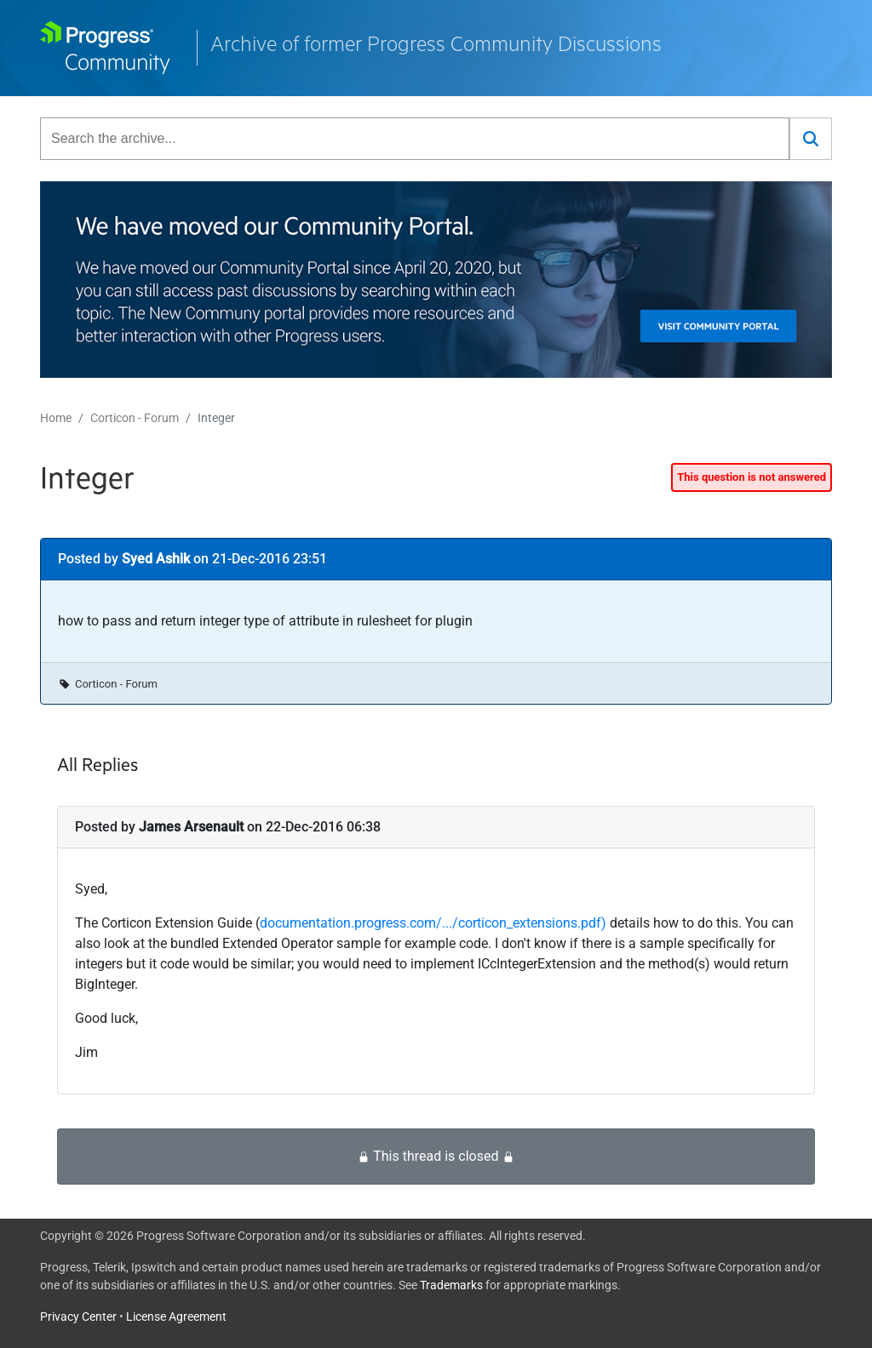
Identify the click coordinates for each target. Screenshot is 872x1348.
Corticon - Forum (134, 418)
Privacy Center (78, 1316)
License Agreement (176, 1316)
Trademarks (451, 1285)
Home (56, 418)
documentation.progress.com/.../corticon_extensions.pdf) (433, 923)
